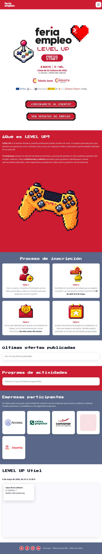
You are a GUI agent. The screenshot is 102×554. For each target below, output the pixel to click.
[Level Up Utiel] (9, 4)
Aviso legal (47, 548)
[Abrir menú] (98, 4)
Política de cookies (76, 548)
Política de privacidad (60, 548)
